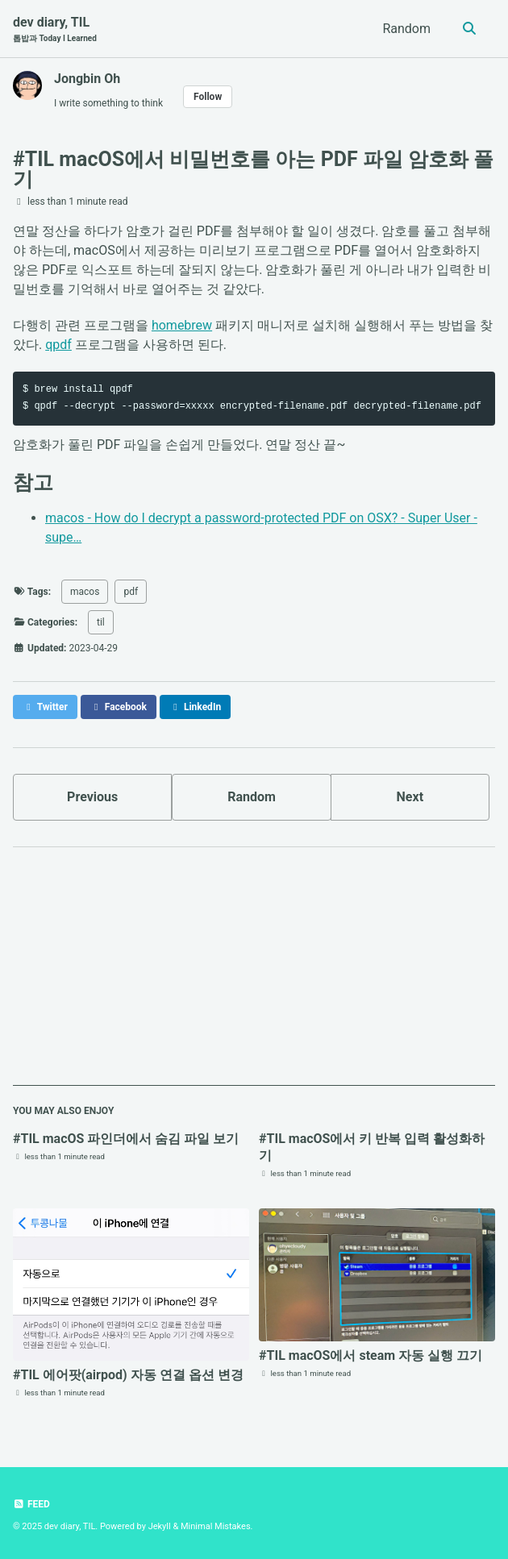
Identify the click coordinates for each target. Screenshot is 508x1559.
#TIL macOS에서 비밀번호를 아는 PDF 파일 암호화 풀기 (253, 169)
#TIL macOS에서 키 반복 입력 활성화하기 (372, 1147)
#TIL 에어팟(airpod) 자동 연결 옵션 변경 (128, 1374)
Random (406, 28)
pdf (130, 591)
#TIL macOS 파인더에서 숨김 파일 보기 (126, 1138)
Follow (208, 96)
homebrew (182, 325)
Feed (31, 1504)
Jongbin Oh (87, 78)
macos (84, 591)
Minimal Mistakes (216, 1526)
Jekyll (159, 1526)
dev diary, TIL (55, 29)
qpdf (58, 344)
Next (410, 796)
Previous (92, 796)
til (101, 622)
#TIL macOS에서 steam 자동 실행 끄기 (370, 1355)
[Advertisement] (254, 973)
